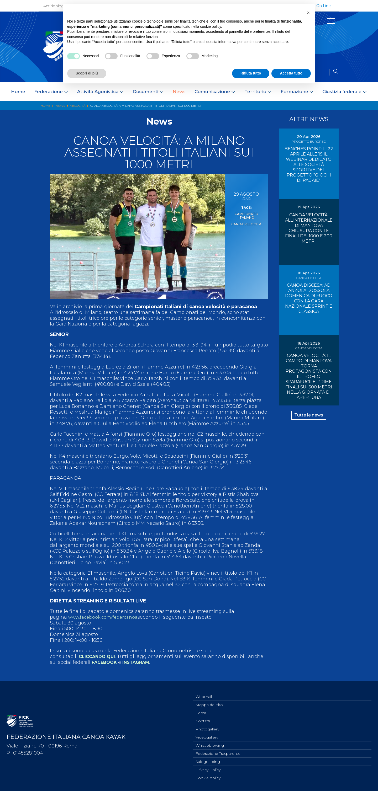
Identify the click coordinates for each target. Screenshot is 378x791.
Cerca (201, 708)
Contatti (203, 717)
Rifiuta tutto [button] (250, 73)
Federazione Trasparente (218, 751)
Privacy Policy (208, 769)
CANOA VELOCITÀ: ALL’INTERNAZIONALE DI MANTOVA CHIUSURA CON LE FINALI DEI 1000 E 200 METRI (309, 228)
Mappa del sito (209, 699)
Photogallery (207, 725)
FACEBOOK (106, 662)
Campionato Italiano (246, 213)
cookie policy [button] (210, 26)
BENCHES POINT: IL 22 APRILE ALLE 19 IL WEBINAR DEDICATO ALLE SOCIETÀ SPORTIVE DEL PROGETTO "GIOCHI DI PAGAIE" (309, 164)
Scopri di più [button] (87, 73)
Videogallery (207, 734)
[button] (308, 12)
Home (18, 91)
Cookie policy (208, 777)
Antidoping (53, 5)
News (179, 91)
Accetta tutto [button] (291, 73)
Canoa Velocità (246, 219)
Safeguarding (208, 760)
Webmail (204, 691)
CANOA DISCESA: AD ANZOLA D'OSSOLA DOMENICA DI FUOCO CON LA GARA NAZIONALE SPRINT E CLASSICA (308, 298)
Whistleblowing (210, 743)
